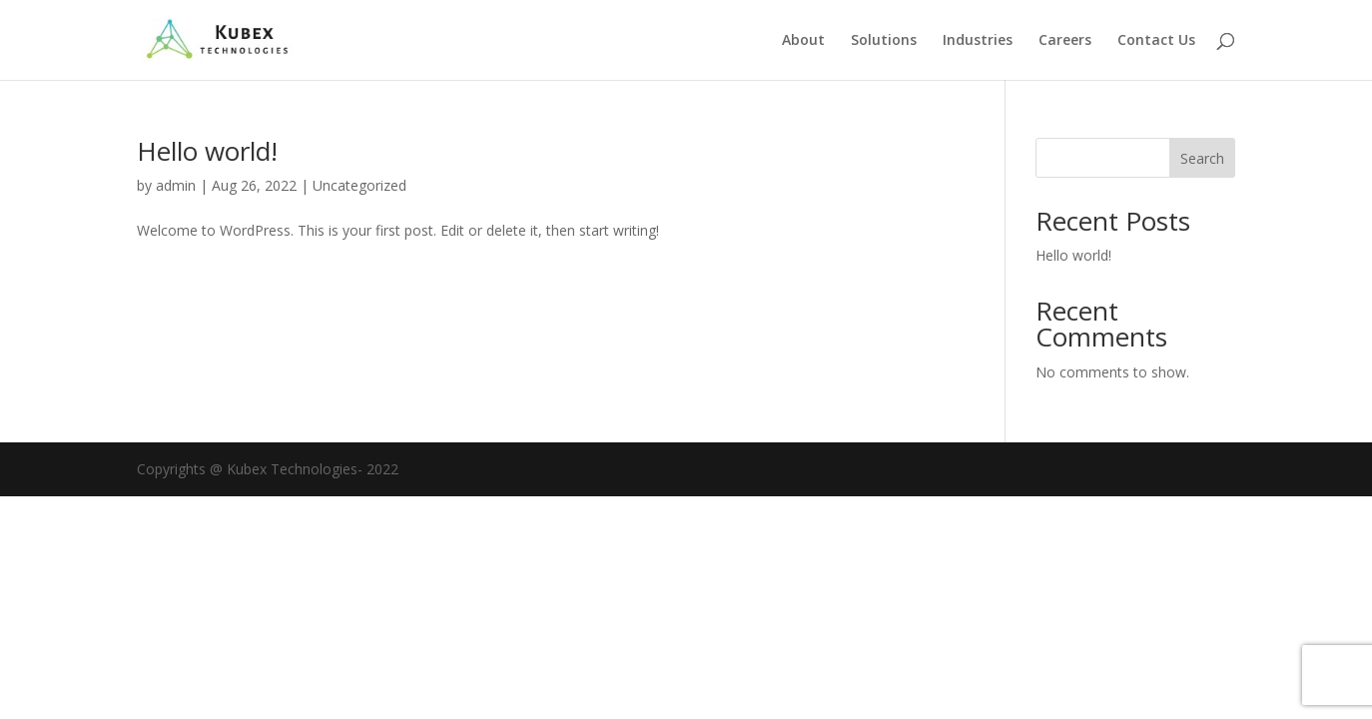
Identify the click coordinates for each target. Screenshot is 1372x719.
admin (176, 185)
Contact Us (1156, 41)
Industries (978, 41)
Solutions (884, 41)
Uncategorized (359, 185)
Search (1202, 158)
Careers (1064, 41)
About (803, 41)
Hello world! (207, 151)
